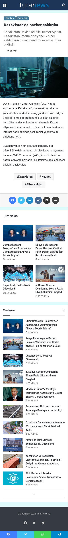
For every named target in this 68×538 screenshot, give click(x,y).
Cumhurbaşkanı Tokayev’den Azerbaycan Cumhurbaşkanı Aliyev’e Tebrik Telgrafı (42, 325)
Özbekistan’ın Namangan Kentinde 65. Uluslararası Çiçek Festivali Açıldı (45, 426)
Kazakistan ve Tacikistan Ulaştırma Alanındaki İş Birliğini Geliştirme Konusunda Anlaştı (43, 460)
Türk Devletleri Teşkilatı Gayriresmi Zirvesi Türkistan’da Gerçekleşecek (43, 477)
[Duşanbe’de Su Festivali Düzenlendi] (18, 273)
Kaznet (46, 176)
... (34, 493)
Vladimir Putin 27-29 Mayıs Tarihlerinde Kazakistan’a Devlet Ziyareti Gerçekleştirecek (44, 393)
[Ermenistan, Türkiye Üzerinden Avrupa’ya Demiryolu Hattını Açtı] (13, 411)
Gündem (10, 18)
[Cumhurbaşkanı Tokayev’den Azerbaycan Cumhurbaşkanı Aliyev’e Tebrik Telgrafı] (18, 233)
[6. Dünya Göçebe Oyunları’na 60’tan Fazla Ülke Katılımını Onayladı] (50, 273)
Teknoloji (22, 18)
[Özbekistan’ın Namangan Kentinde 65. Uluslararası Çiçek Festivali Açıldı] (13, 427)
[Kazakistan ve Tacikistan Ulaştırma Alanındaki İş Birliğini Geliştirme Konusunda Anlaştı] (13, 461)
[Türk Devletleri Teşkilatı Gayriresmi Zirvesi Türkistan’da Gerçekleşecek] (13, 478)
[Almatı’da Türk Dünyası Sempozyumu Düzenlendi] (13, 445)
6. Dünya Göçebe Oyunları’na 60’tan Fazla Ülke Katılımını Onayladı (49, 288)
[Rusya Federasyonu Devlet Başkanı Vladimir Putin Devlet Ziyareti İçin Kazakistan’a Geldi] (50, 233)
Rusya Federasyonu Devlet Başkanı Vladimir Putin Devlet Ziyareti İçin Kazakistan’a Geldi (43, 342)
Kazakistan (25, 176)
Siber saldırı (34, 184)
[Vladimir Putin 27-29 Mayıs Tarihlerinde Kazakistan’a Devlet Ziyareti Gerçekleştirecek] (13, 394)
